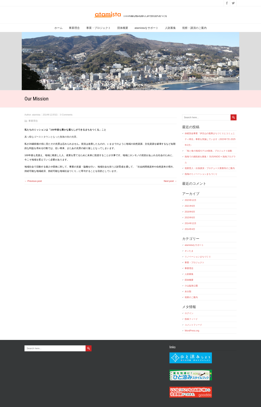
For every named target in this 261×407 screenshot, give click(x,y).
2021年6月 (190, 206)
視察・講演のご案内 (194, 27)
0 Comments (66, 114)
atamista (36, 114)
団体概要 (122, 27)
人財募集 (170, 27)
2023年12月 (190, 200)
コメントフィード (193, 325)
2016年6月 (190, 211)
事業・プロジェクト (98, 27)
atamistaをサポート (146, 27)
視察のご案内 (191, 297)
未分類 (188, 291)
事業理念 (74, 27)
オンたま (189, 251)
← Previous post (33, 181)
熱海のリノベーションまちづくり (201, 174)
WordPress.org (192, 330)
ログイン (189, 313)
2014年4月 (190, 229)
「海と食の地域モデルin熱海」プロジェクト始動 (208, 151)
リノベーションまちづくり (198, 256)
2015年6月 (190, 217)
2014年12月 (190, 223)
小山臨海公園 (191, 285)
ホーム (58, 27)
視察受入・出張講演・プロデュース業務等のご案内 (210, 168)
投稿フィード (191, 319)
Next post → (170, 181)
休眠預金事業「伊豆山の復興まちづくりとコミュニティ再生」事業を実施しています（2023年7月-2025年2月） (210, 139)
